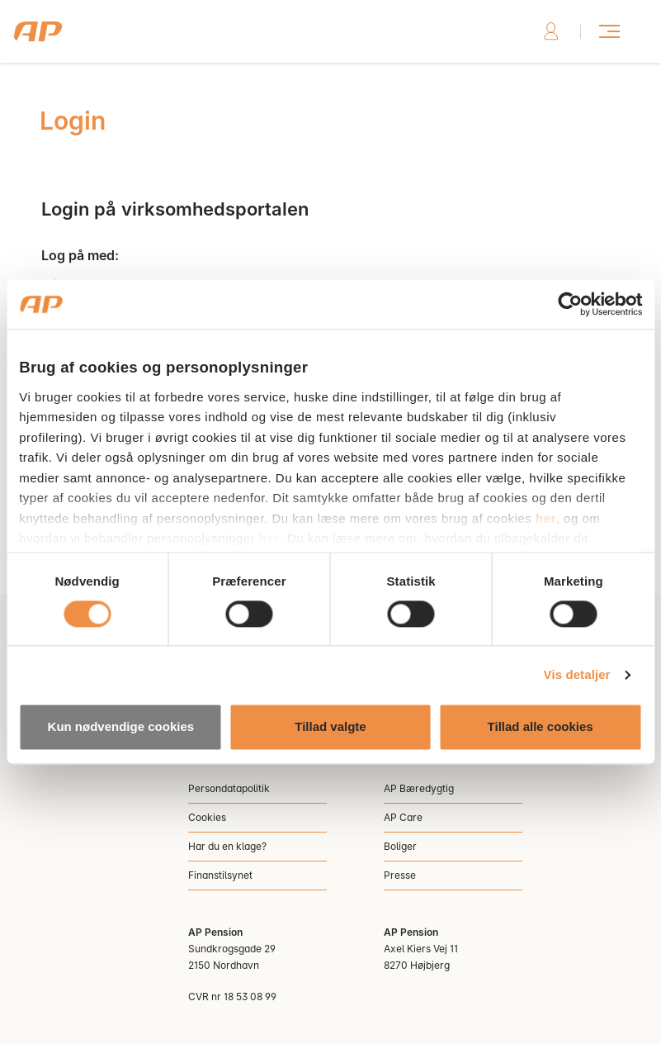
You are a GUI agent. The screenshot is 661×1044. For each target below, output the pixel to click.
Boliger (400, 846)
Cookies (207, 817)
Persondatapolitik (229, 788)
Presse (400, 875)
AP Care (403, 817)
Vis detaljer (577, 674)
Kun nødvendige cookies (121, 727)
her (546, 518)
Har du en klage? (227, 846)
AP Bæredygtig (419, 788)
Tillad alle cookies (540, 727)
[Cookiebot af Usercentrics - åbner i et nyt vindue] (570, 304)
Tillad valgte (330, 727)
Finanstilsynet (220, 875)
